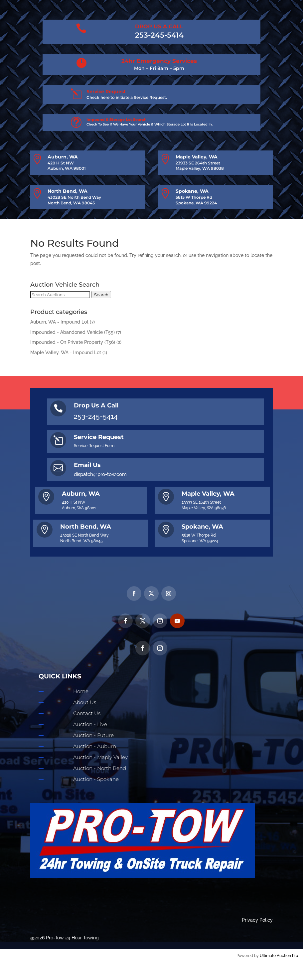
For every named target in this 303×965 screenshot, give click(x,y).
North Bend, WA (67, 191)
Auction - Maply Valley (100, 757)
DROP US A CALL (159, 26)
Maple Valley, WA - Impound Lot (65, 352)
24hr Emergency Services (159, 61)
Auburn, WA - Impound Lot (59, 322)
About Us (84, 702)
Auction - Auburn (94, 746)
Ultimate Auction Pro (279, 955)
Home (80, 691)
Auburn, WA (63, 157)
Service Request (106, 92)
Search (101, 294)
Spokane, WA (192, 191)
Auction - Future (93, 735)
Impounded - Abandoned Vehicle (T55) (72, 332)
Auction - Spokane (96, 779)
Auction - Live (90, 724)
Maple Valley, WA (197, 157)
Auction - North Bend (99, 768)
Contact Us (86, 713)
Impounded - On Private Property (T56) (72, 342)
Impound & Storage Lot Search (116, 119)
